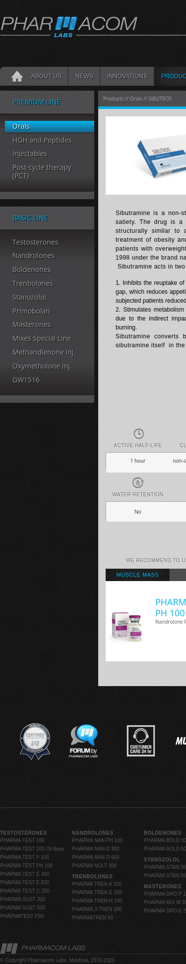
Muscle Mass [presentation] (138, 575)
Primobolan (31, 311)
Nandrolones (33, 256)
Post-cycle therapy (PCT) (41, 171)
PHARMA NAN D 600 (96, 857)
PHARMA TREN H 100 (97, 901)
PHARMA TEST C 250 (25, 891)
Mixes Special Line (41, 338)
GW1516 (26, 380)
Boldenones (31, 270)
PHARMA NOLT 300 (94, 865)
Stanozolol (29, 297)
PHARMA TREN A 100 (97, 884)
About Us (46, 76)
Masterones (31, 325)
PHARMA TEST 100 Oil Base (32, 849)
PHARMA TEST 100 (22, 840)
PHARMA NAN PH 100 (97, 840)
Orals (21, 126)
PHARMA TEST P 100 (24, 857)
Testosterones (35, 242)
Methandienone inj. (43, 352)
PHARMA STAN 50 (165, 867)
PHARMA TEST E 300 (24, 874)
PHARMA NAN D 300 (96, 849)
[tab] (138, 575)
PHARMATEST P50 (22, 916)
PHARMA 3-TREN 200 (97, 909)
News (84, 76)
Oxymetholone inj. (41, 366)
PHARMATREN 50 (92, 917)
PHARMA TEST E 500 (24, 882)
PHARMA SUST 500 (22, 907)
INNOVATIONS (127, 76)
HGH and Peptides (42, 140)
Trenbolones (32, 283)
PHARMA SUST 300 (22, 899)
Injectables (29, 154)
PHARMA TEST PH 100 (26, 865)
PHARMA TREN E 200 (97, 892)
